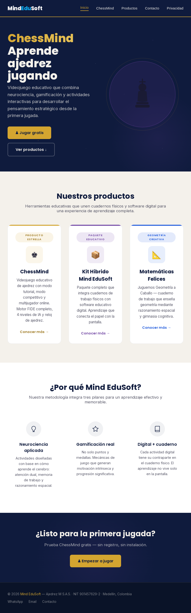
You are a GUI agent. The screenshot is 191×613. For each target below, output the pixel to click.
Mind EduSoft (30, 594)
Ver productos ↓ (31, 149)
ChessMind (105, 8)
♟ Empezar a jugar (95, 561)
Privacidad (175, 8)
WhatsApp (15, 602)
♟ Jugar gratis (29, 132)
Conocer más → (34, 331)
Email (32, 602)
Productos (129, 8)
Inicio (84, 7)
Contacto (152, 8)
